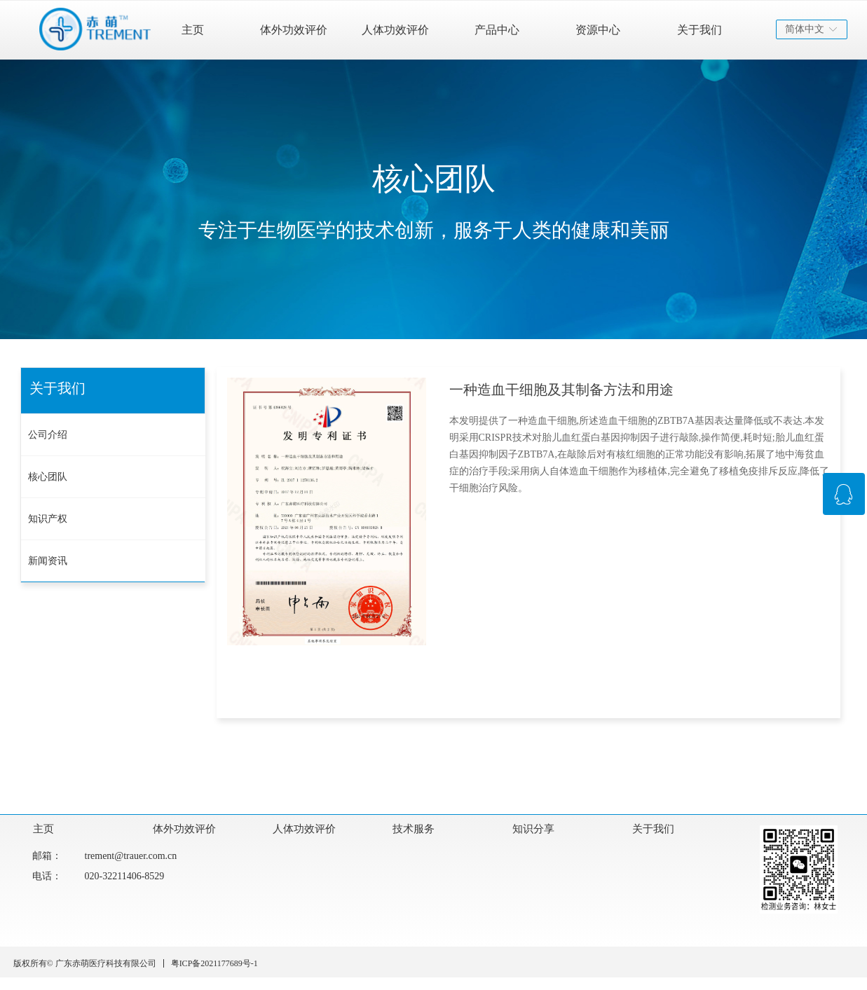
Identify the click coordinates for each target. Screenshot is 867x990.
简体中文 (804, 29)
